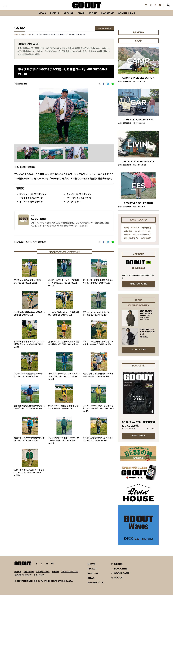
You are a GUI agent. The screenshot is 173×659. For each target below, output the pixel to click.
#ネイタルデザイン (131, 238)
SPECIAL (68, 13)
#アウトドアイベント (143, 231)
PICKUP (54, 13)
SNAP (81, 13)
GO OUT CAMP (127, 13)
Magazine (107, 13)
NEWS (91, 564)
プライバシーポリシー (69, 572)
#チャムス (135, 228)
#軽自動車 (128, 231)
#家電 (126, 228)
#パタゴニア (146, 238)
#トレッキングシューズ (142, 235)
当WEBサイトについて (22, 575)
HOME (16, 35)
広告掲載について (42, 572)
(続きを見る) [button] (83, 226)
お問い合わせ (29, 572)
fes (28, 35)
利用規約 (55, 572)
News (41, 13)
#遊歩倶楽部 (146, 228)
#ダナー (127, 235)
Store (93, 13)
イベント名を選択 (104, 29)
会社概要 (17, 572)
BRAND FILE (95, 583)
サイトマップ (39, 575)
